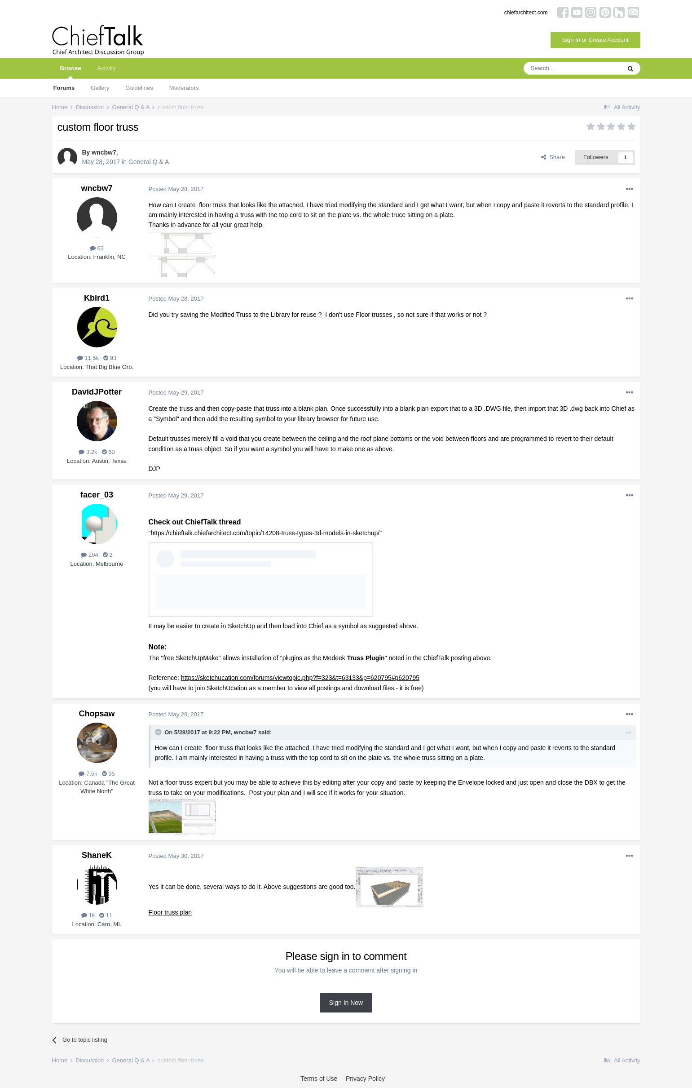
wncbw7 (104, 152)
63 (97, 248)
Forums (64, 87)
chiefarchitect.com (526, 12)
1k (88, 915)
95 (108, 773)
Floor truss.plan (170, 912)
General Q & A (148, 161)
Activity (106, 68)
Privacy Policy (365, 1078)
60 (108, 452)
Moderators (184, 87)
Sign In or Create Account (595, 39)
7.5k (88, 773)
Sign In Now (346, 1002)
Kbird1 (97, 297)
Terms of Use (318, 1078)
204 (89, 554)
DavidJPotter (97, 391)
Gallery (100, 87)
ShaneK (97, 855)
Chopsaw (97, 713)
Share (553, 157)
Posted (176, 189)
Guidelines (139, 87)
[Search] (572, 68)
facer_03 (96, 494)
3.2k (88, 452)
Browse (70, 72)
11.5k (88, 358)
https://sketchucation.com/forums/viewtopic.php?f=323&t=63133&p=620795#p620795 (300, 677)
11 (105, 915)
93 (109, 358)
